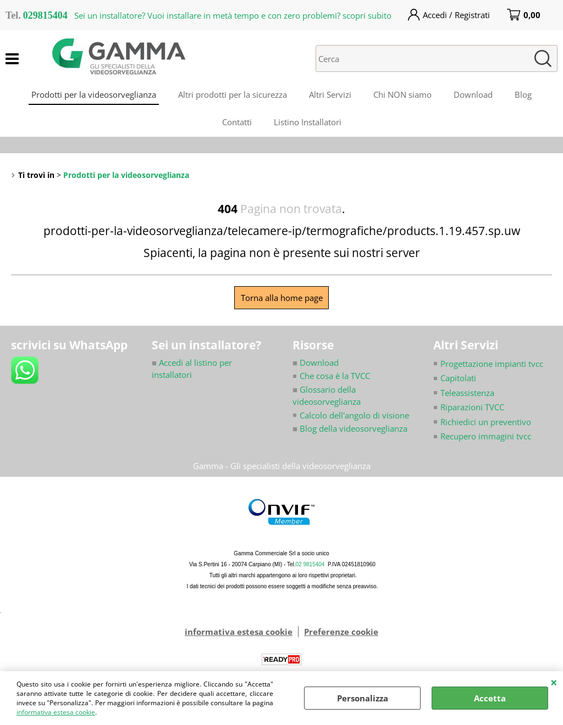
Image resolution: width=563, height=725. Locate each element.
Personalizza (362, 698)
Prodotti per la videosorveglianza (93, 94)
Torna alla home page (282, 297)
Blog (523, 94)
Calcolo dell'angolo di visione (354, 415)
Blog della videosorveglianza (349, 428)
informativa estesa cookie (55, 712)
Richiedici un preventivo (485, 421)
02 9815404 (310, 564)
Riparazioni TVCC (472, 406)
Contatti (237, 121)
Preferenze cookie (341, 631)
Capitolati (458, 377)
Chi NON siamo (402, 94)
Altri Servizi (330, 94)
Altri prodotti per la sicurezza (232, 94)
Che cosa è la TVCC (335, 375)
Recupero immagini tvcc (485, 436)
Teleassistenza (467, 392)
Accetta (490, 698)
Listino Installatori (307, 121)
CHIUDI (554, 682)
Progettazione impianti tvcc (491, 363)
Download (473, 94)
